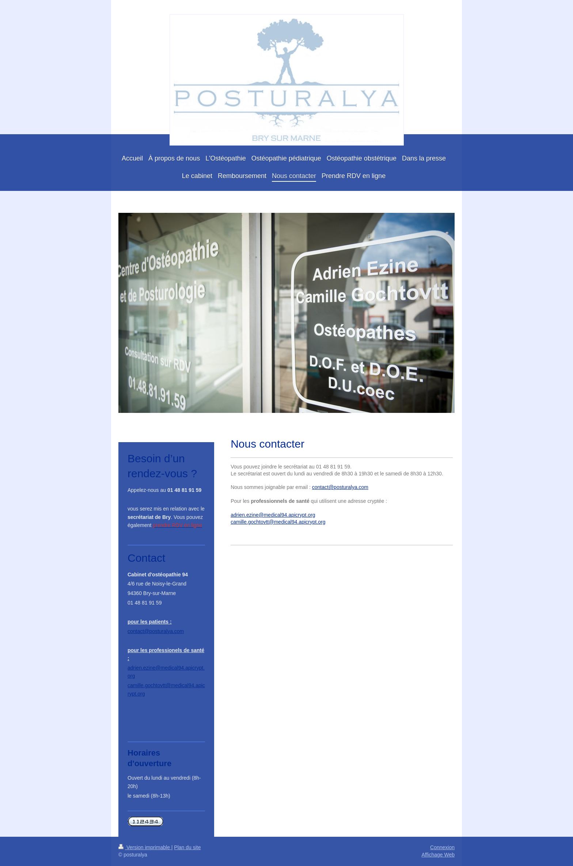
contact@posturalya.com (340, 487)
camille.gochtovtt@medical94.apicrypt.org (278, 522)
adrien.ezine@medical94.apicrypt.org (273, 515)
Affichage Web (438, 855)
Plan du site (187, 847)
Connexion (442, 847)
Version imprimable (144, 847)
